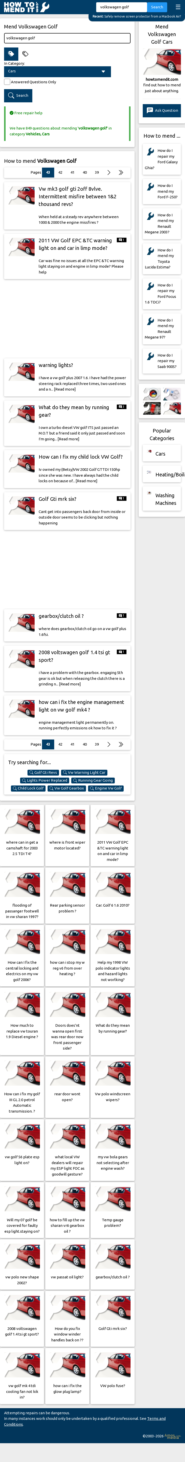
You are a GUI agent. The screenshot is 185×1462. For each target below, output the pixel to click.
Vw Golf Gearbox (67, 788)
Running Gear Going (93, 780)
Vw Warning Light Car (84, 772)
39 (97, 172)
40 (85, 172)
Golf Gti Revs (43, 772)
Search (157, 7)
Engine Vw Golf (106, 788)
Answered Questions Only (33, 82)
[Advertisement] (67, 318)
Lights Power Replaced (44, 780)
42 (60, 172)
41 (72, 172)
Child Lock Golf (28, 788)
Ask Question (162, 110)
